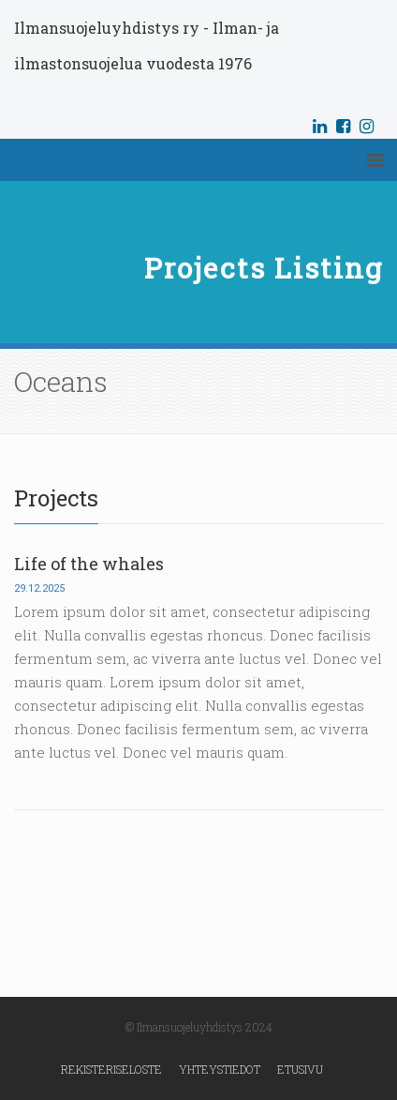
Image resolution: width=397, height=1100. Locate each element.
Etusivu (300, 1069)
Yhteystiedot (219, 1069)
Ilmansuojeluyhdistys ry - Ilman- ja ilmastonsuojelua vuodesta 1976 (146, 45)
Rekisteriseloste (111, 1069)
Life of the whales (89, 563)
